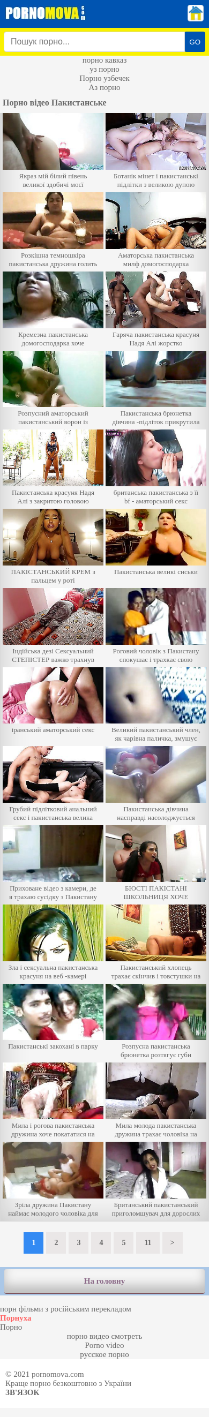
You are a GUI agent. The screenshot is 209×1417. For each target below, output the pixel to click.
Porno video (104, 1345)
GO (194, 42)
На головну (104, 1281)
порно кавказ (105, 60)
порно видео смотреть (105, 1336)
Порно (11, 1327)
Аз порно (104, 87)
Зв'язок (22, 1392)
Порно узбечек (104, 78)
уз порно (104, 69)
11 (147, 1243)
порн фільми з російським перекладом (65, 1309)
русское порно (104, 1354)
